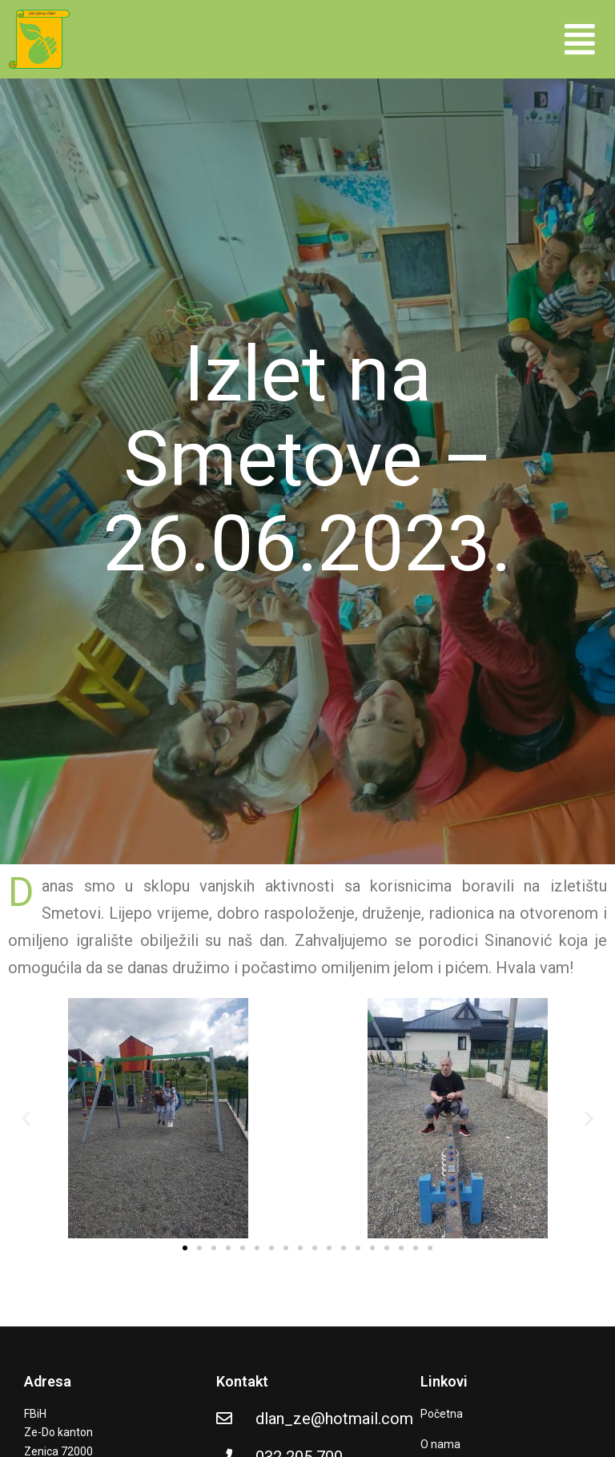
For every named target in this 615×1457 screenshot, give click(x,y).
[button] (580, 39)
